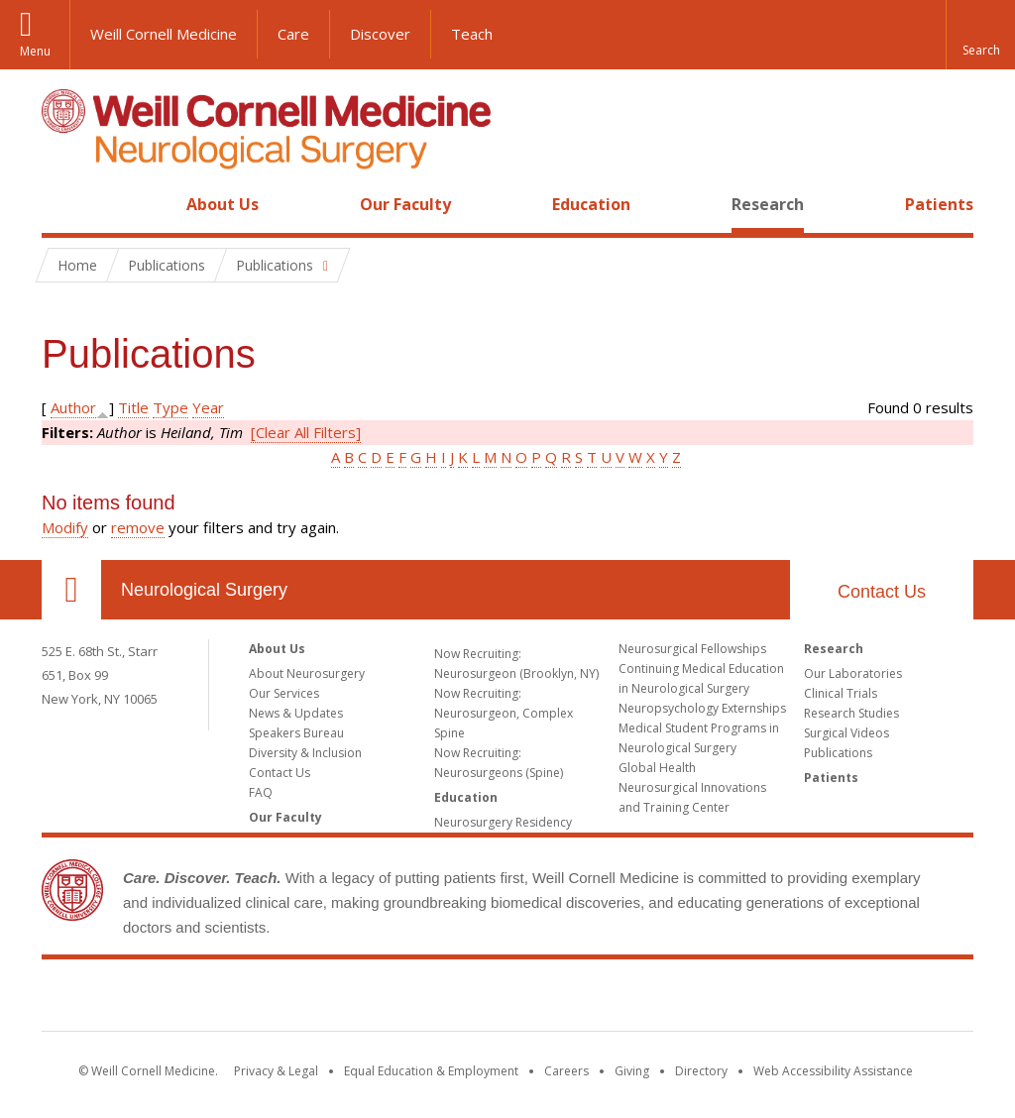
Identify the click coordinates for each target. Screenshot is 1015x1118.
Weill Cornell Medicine (163, 34)
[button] (980, 34)
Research (768, 204)
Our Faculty (405, 204)
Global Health (657, 767)
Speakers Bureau (296, 733)
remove (138, 527)
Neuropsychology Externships (702, 708)
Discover (380, 34)
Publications (838, 752)
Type (170, 407)
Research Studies (851, 713)
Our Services (284, 693)
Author (73, 407)
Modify (65, 527)
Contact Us (882, 592)
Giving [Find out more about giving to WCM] (632, 1070)
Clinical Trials (840, 693)
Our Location (71, 589)
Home (63, 204)
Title (133, 407)
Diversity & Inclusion (305, 752)
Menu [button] (35, 51)
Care (293, 34)
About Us (222, 204)
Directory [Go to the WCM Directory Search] (701, 1070)
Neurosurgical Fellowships (692, 648)
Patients (939, 204)
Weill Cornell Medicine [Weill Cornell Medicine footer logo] (507, 999)
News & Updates (296, 713)
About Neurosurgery (307, 673)
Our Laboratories (853, 673)
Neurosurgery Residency (503, 822)
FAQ (261, 792)
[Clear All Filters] (306, 432)
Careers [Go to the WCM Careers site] (566, 1070)
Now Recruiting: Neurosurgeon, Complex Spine (503, 713)
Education (591, 204)
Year (208, 407)
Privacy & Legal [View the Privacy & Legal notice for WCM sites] (276, 1070)
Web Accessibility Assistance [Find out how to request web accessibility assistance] (833, 1070)
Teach (472, 34)
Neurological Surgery (204, 590)
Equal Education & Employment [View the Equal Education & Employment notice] (431, 1070)
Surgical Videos (846, 733)
